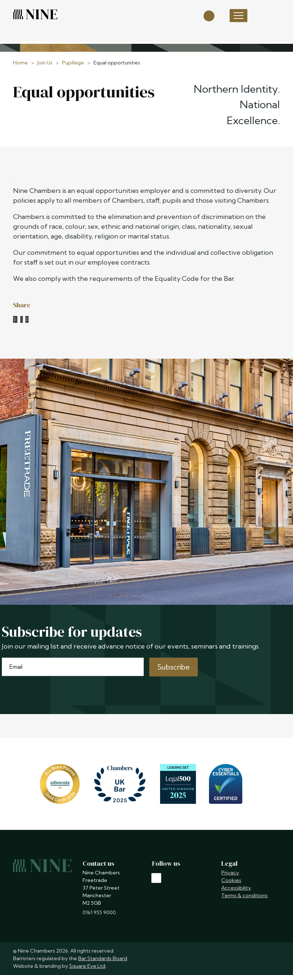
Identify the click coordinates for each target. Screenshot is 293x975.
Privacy (230, 872)
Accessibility (236, 888)
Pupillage (73, 62)
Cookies (231, 880)
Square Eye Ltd (87, 966)
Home (20, 62)
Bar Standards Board (102, 958)
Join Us (45, 62)
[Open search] (209, 15)
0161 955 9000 (99, 912)
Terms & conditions (244, 895)
